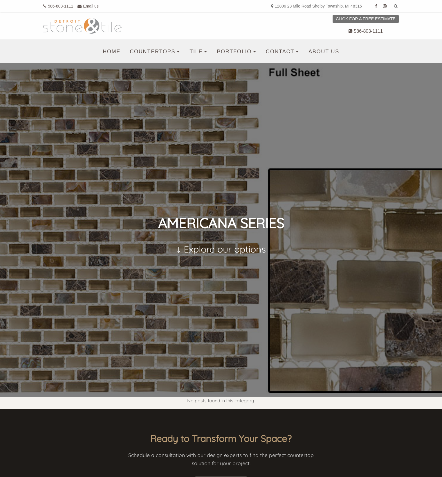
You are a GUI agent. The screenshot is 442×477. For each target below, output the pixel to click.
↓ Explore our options (221, 249)
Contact (280, 51)
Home (111, 51)
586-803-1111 (366, 31)
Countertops (152, 51)
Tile (196, 51)
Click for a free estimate (366, 19)
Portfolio (234, 51)
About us (324, 51)
